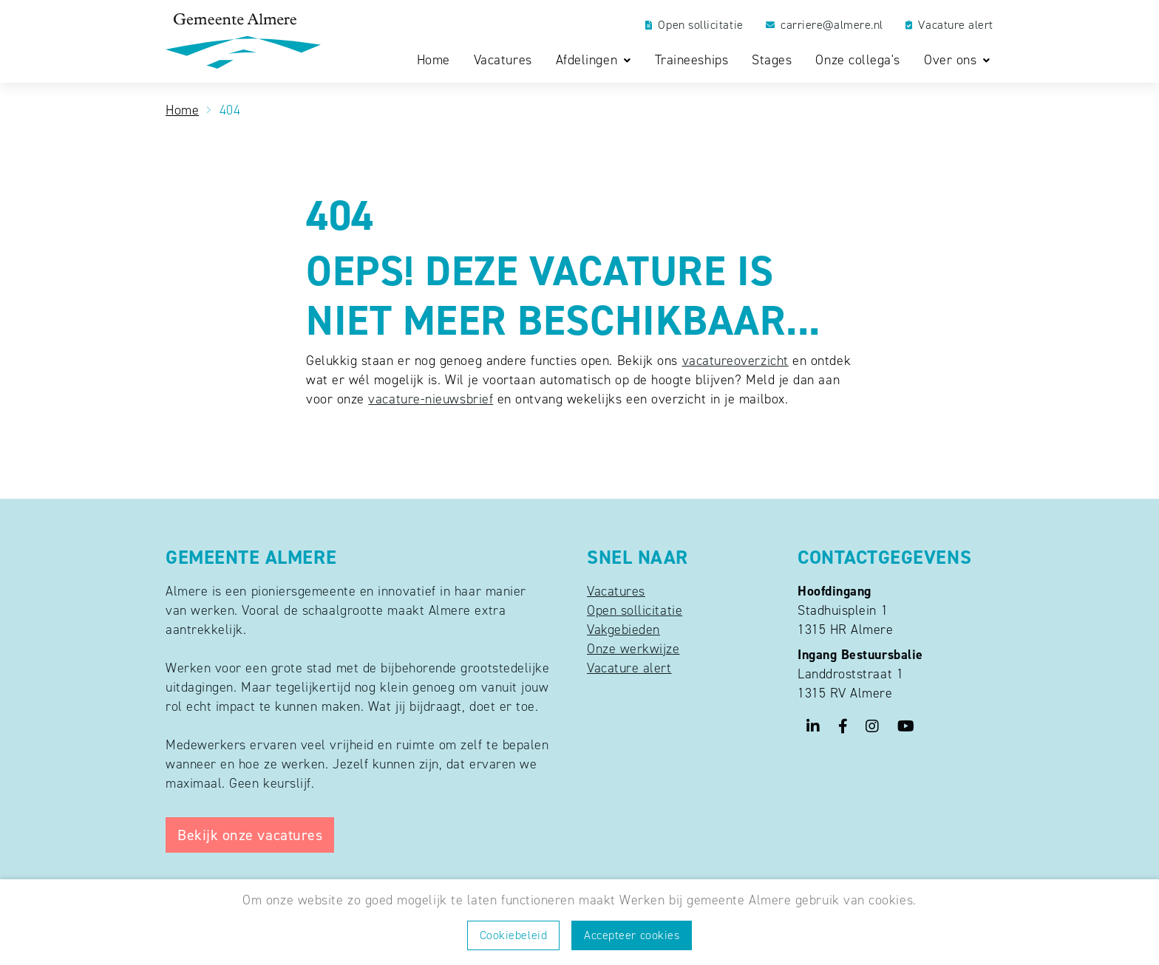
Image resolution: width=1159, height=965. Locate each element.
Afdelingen (589, 60)
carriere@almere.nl (824, 25)
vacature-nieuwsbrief (430, 399)
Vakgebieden (623, 629)
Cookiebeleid (513, 935)
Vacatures (503, 60)
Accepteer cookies (631, 935)
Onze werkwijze (633, 649)
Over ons (952, 60)
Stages (772, 60)
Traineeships (691, 60)
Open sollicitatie (694, 25)
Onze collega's (857, 60)
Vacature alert (949, 25)
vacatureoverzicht (735, 360)
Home (433, 60)
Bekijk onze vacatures (249, 835)
